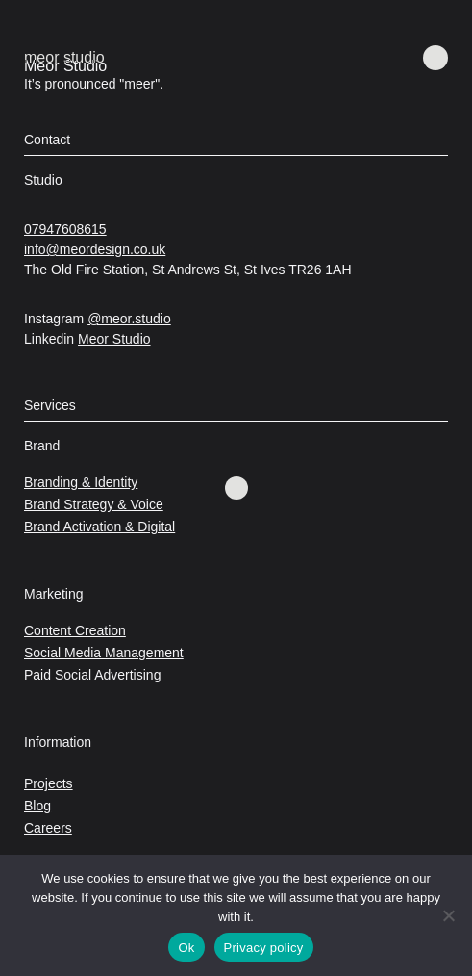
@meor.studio (129, 318)
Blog (37, 805)
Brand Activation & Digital (99, 526)
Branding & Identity (80, 482)
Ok (186, 947)
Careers (48, 827)
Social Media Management (104, 652)
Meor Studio (114, 339)
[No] (448, 915)
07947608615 (65, 229)
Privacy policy (264, 947)
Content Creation (75, 630)
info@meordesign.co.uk (94, 249)
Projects (48, 783)
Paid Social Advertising (92, 674)
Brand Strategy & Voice (93, 504)
